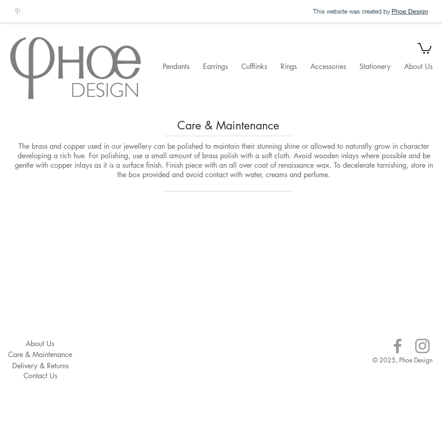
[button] (425, 48)
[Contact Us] (40, 376)
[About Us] (39, 344)
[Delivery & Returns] (40, 366)
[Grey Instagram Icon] (422, 346)
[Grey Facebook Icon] (397, 346)
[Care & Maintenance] (40, 355)
